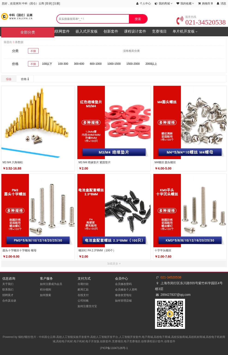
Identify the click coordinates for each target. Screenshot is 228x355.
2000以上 (151, 63)
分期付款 (83, 284)
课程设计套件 (135, 31)
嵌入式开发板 (87, 31)
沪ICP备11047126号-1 (114, 348)
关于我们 (7, 284)
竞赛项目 (159, 31)
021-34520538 (201, 22)
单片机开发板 (185, 31)
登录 (48, 3)
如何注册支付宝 (87, 306)
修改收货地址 (123, 295)
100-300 (63, 63)
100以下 (47, 63)
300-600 (79, 63)
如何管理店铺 (123, 300)
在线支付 (83, 295)
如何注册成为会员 (51, 284)
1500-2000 (133, 63)
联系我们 (7, 289)
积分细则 (45, 289)
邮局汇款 (83, 289)
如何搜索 (45, 295)
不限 (33, 51)
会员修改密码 (123, 284)
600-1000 (96, 63)
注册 (56, 3)
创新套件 (110, 31)
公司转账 (83, 300)
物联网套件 (60, 31)
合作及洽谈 (9, 300)
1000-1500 (114, 63)
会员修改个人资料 (126, 289)
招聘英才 (7, 295)
